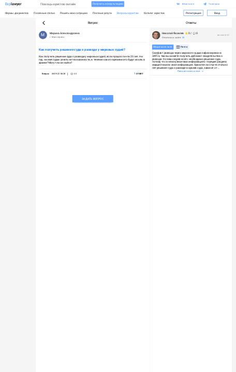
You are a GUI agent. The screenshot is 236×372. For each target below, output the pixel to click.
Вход (217, 13)
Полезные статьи (44, 12)
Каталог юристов (154, 12)
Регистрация (193, 13)
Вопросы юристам (128, 12)
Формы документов (17, 12)
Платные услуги (102, 12)
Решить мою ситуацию (73, 12)
